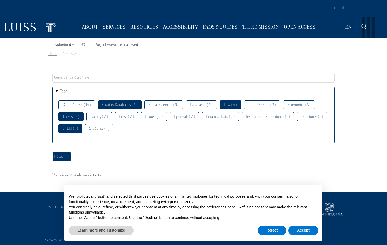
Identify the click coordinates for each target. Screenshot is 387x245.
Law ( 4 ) (230, 105)
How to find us (57, 207)
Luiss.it (338, 8)
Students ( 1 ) (99, 129)
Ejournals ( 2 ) (184, 117)
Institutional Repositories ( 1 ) (268, 117)
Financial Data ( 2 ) (220, 117)
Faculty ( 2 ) (99, 117)
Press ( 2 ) (126, 117)
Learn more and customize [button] (101, 230)
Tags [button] (63, 91)
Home (52, 54)
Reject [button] (272, 230)
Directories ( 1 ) (312, 117)
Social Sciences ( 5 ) (164, 105)
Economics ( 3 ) (299, 105)
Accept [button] (303, 230)
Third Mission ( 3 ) (262, 105)
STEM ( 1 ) (70, 129)
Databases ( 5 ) (201, 105)
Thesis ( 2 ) (71, 117)
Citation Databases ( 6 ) (119, 105)
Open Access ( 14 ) (77, 105)
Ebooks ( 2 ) (154, 117)
